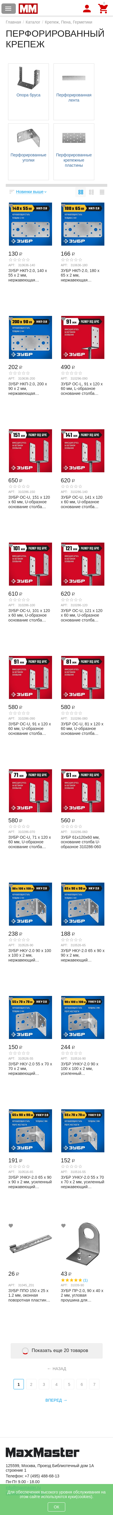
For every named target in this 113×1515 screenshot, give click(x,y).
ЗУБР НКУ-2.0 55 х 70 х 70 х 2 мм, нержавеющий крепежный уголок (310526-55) (30, 1068)
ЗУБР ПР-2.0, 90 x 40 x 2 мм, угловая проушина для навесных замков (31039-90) (82, 1295)
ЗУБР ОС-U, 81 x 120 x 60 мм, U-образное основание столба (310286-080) (82, 728)
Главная (13, 22)
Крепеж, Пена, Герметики (68, 22)
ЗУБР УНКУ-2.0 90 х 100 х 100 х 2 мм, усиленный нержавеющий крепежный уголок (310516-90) (79, 1068)
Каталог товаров (8, 9)
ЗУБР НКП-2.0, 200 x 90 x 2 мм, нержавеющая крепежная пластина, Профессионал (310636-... (28, 388)
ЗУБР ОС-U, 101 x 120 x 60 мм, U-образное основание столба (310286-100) (29, 615)
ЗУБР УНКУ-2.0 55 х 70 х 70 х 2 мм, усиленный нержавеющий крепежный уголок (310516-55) (82, 1182)
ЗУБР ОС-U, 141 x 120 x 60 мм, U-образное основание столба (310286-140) (82, 502)
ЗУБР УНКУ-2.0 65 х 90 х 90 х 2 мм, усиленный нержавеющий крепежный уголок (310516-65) (30, 1182)
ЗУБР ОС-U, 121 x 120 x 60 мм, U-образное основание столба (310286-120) (82, 615)
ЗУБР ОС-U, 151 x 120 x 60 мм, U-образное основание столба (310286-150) (29, 502)
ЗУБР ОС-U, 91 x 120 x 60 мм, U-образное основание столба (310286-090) (29, 728)
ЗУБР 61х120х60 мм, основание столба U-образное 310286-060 (81, 842)
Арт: (11, 265)
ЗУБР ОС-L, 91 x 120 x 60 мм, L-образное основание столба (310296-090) (82, 388)
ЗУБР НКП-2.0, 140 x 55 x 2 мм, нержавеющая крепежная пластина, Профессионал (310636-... (28, 275)
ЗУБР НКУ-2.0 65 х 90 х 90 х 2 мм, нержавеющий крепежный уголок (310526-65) (83, 955)
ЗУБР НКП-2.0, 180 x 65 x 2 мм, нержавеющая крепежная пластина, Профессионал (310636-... (81, 275)
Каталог (33, 22)
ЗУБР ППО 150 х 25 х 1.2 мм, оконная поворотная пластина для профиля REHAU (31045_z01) (28, 1295)
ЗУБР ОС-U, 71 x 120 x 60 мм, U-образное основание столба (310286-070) (29, 842)
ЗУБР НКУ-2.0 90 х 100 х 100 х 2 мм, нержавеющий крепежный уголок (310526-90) (29, 955)
